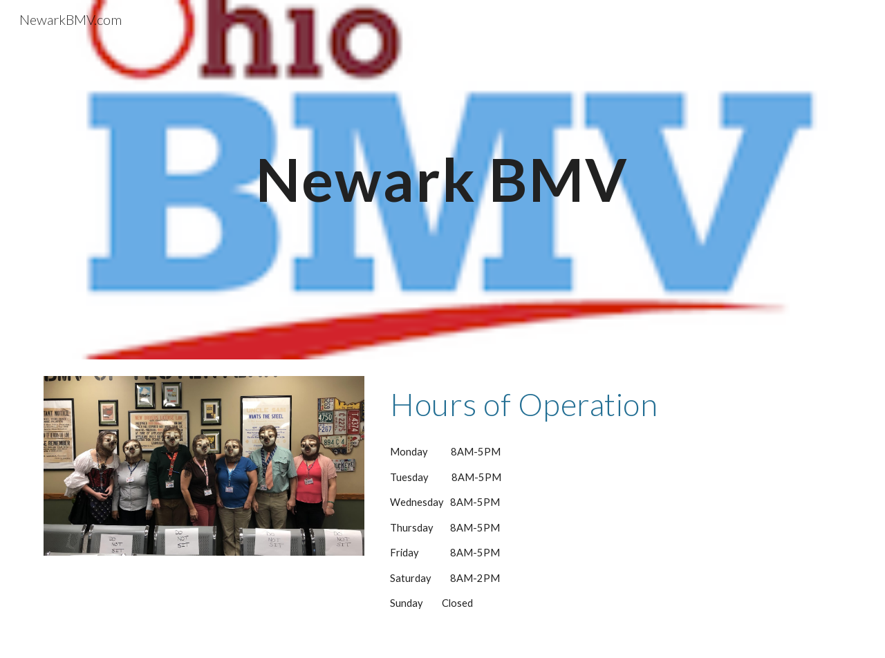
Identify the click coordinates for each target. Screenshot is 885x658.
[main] (442, 179)
